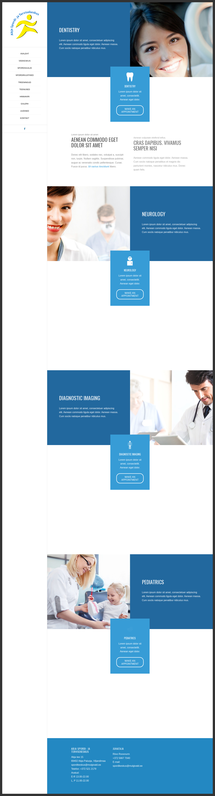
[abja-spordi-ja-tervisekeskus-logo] (24, 24)
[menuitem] (24, 53)
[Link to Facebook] (24, 129)
